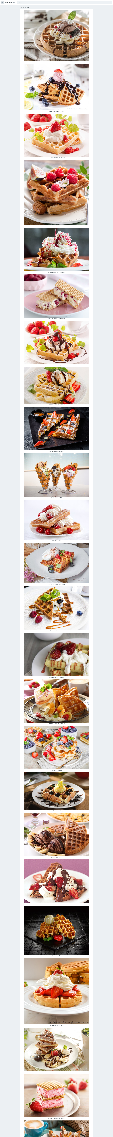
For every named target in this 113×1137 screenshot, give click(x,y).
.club (10, 2)
